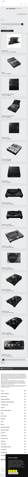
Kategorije (7, 30)
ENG (1, 1)
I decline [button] (14, 470)
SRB (4, 1)
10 (19, 359)
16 (24, 359)
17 (1, 362)
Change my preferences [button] (13, 473)
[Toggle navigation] (2, 4)
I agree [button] (10, 470)
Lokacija (2, 474)
